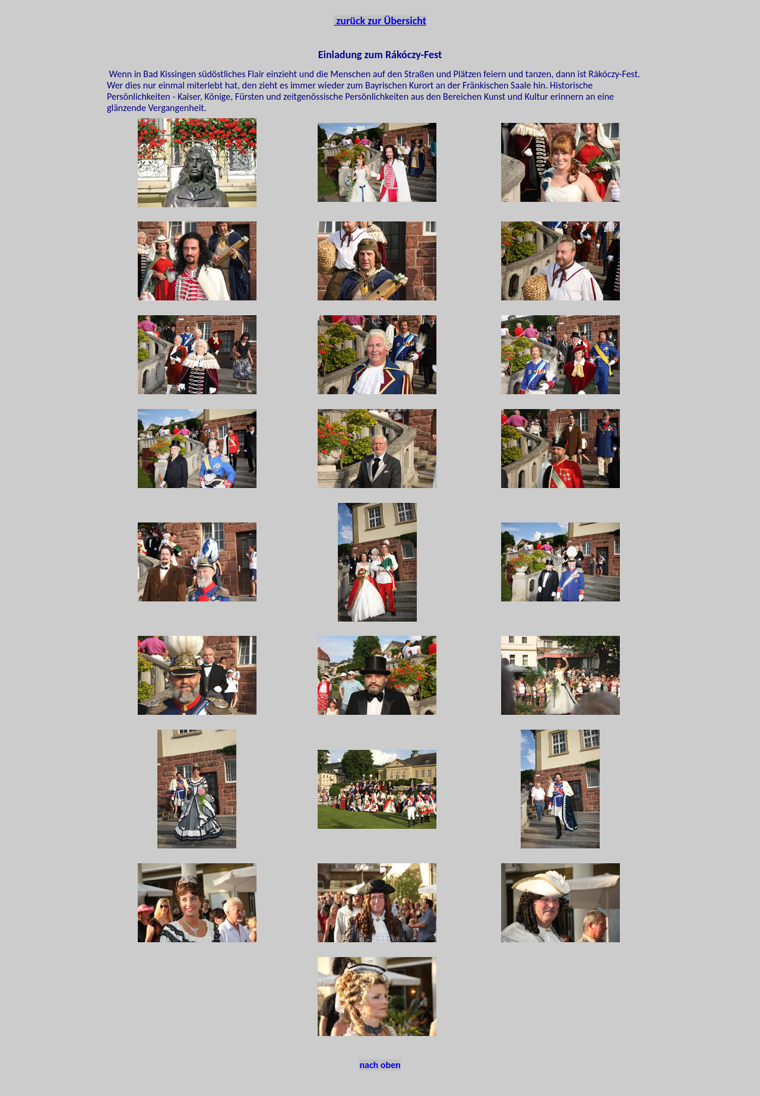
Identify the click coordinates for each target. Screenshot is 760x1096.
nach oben (379, 1064)
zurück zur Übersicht (380, 20)
